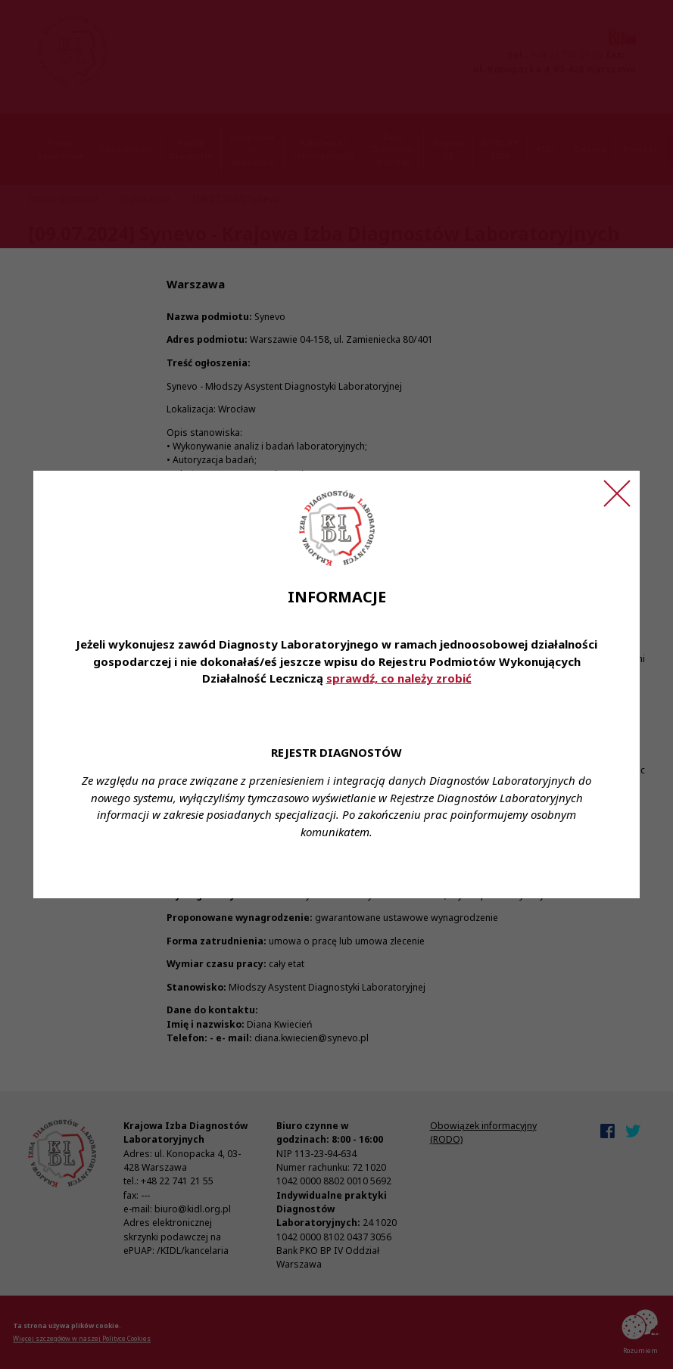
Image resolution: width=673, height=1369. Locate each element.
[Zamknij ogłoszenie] (617, 493)
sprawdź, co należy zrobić (399, 678)
